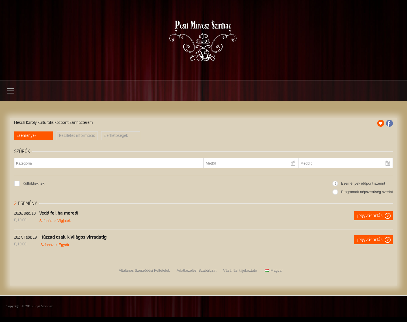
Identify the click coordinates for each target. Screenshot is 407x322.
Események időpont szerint (363, 183)
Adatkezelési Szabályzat (197, 270)
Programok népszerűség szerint (367, 192)
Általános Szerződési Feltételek (144, 270)
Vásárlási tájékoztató (240, 270)
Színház (46, 221)
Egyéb (64, 245)
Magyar (274, 270)
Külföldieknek (33, 183)
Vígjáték (64, 221)
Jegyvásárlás (370, 215)
